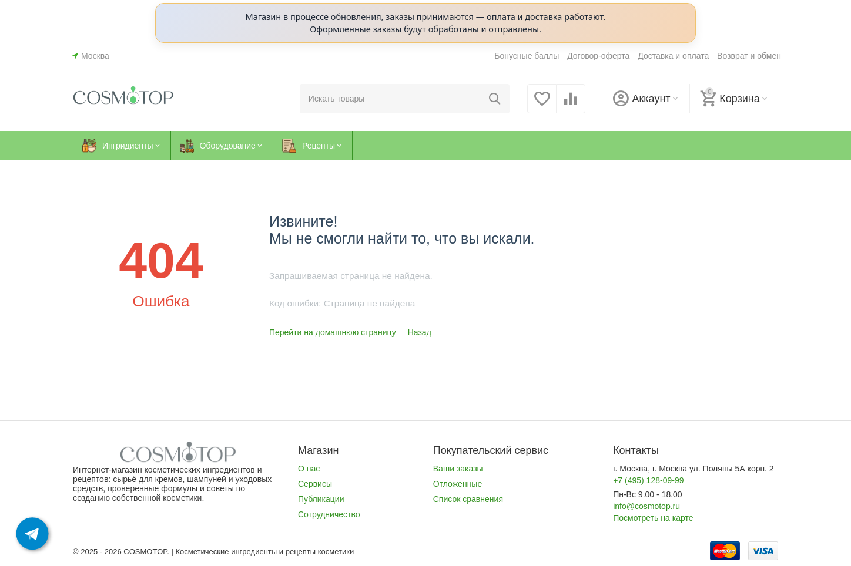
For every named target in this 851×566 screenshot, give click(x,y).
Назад (419, 332)
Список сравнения (468, 499)
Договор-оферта (598, 55)
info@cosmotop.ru (646, 506)
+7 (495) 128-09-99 (648, 480)
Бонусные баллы (526, 55)
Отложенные (457, 483)
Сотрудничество (329, 514)
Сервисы (315, 483)
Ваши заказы (458, 468)
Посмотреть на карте (653, 518)
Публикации (321, 499)
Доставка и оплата (673, 55)
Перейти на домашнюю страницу (332, 332)
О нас (309, 468)
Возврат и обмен (749, 55)
